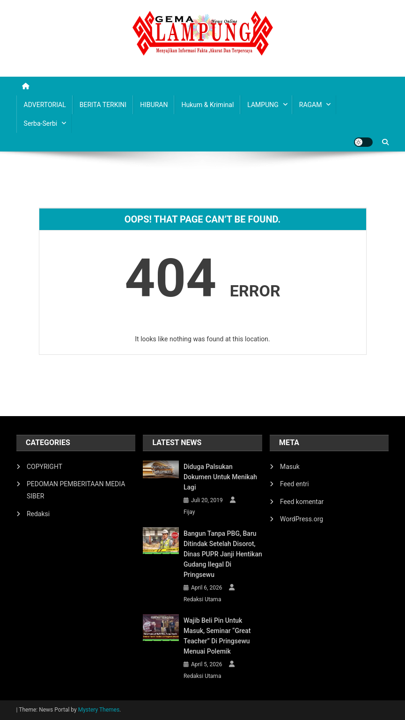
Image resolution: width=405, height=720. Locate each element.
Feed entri (294, 484)
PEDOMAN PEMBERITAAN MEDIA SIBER (76, 490)
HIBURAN (154, 104)
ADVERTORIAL (45, 104)
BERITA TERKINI (103, 104)
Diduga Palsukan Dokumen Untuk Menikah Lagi (220, 477)
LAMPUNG (262, 104)
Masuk (290, 466)
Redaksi (38, 514)
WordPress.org (301, 519)
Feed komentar (302, 501)
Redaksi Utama (202, 599)
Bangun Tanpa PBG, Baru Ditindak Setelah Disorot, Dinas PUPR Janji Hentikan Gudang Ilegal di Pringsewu (223, 554)
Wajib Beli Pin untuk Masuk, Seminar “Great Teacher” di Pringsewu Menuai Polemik (217, 636)
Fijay (189, 512)
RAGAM (310, 104)
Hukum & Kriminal (207, 104)
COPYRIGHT (44, 466)
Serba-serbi (41, 123)
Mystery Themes (98, 709)
